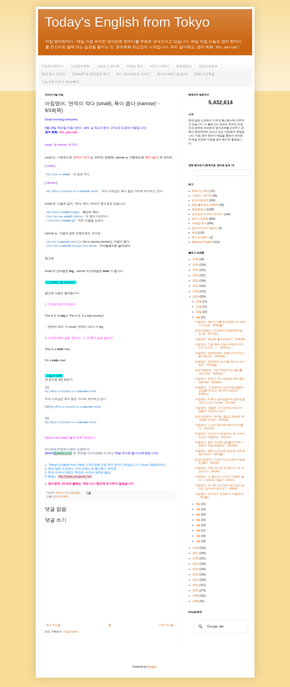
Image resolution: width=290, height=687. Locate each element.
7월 (198, 509)
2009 (195, 595)
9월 (198, 317)
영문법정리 (184, 66)
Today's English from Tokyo (127, 22)
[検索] (220, 626)
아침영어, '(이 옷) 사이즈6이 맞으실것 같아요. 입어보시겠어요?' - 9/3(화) (219, 487)
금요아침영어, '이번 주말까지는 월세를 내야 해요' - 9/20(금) (218, 372)
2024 (195, 270)
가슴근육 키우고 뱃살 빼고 (60, 82)
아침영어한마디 (52, 66)
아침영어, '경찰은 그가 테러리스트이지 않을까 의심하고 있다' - (218, 409)
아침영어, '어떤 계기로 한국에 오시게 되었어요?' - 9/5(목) (219, 469)
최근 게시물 (53, 625)
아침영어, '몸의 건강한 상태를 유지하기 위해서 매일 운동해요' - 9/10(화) (219, 444)
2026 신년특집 (204, 74)
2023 (195, 275)
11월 (199, 306)
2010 (195, 590)
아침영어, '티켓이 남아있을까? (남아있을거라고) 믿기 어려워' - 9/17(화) (220, 401)
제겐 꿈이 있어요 (53, 74)
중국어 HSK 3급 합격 (172, 74)
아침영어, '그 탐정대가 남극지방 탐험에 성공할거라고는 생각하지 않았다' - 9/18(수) (219, 391)
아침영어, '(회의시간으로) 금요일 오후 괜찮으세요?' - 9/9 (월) (220, 452)
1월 (198, 541)
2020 (195, 291)
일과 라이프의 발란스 (205, 228)
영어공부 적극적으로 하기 (207, 214)
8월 (198, 504)
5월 (198, 520)
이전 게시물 (166, 625)
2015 (195, 563)
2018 (195, 548)
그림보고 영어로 (108, 66)
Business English (202, 242)
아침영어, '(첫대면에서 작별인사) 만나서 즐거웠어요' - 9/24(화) (219, 354)
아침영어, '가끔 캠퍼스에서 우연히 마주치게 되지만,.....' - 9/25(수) (219, 346)
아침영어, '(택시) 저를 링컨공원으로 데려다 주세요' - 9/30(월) (220, 323)
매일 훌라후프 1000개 (205, 204)
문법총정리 (198, 209)
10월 (199, 311)
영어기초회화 (60, 496)
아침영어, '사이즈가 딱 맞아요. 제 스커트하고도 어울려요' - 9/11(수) (220, 435)
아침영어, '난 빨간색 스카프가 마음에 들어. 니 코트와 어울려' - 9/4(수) (219, 478)
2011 (195, 585)
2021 (195, 286)
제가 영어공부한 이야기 (133, 74)
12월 (199, 301)
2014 (195, 569)
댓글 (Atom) (71, 631)
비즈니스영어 (159, 66)
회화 (194, 232)
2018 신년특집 (201, 191)
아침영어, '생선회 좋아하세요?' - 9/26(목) (220, 339)
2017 (195, 553)
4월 (198, 525)
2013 (195, 574)
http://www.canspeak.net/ (75, 476)
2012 (195, 579)
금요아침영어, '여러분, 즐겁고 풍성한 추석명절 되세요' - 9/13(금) (219, 418)
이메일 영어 (134, 66)
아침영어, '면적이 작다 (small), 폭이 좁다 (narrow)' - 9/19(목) (220, 380)
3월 (198, 530)
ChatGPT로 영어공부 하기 (91, 74)
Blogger (152, 666)
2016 (195, 558)
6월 (198, 514)
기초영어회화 (80, 66)
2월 (198, 535)
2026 (195, 259)
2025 (195, 264)
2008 (195, 601)
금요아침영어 (208, 66)
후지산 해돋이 (200, 237)
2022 (195, 280)
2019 (195, 296)
